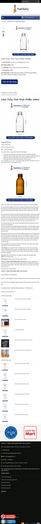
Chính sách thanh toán (6, 477)
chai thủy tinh (12, 160)
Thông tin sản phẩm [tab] (9, 93)
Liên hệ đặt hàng (9, 82)
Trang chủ (3, 21)
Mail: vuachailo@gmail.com (9, 456)
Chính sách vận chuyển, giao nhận (9, 479)
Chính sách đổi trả (5, 482)
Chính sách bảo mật (5, 488)
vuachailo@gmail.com (10, 291)
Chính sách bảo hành (6, 485)
